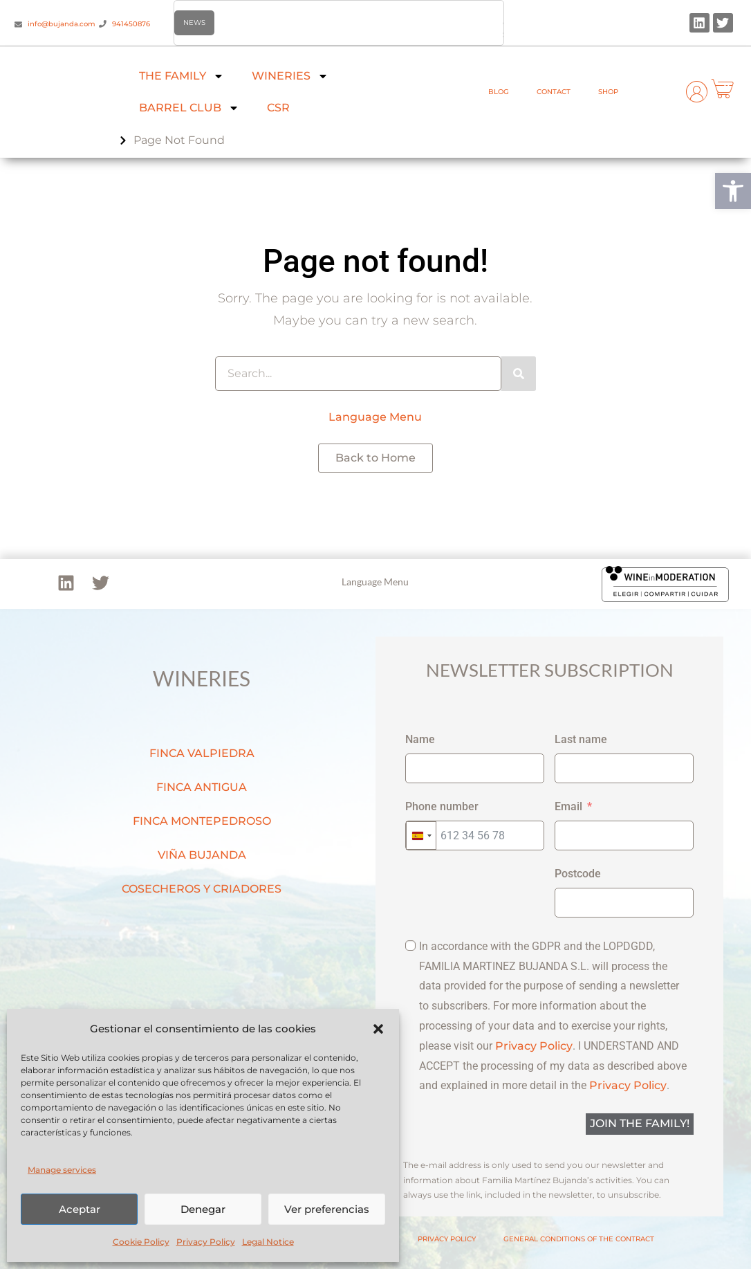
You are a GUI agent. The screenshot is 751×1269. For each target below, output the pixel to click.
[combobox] (421, 835)
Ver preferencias (326, 1209)
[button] (733, 191)
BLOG (498, 91)
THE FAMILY (181, 76)
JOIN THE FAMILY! (639, 1123)
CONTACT (554, 91)
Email (568, 806)
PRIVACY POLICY (447, 1239)
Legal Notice (268, 1241)
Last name (581, 739)
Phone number (442, 806)
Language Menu (375, 416)
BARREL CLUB (189, 107)
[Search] (518, 373)
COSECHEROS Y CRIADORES (201, 888)
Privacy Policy (205, 1241)
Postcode (578, 873)
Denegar (202, 1209)
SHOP (608, 91)
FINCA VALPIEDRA (201, 753)
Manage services (62, 1170)
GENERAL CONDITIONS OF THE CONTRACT (578, 1239)
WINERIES (290, 76)
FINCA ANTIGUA (201, 787)
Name (420, 739)
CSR (278, 107)
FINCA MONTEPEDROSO (202, 821)
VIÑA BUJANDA (202, 854)
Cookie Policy (141, 1241)
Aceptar (79, 1209)
